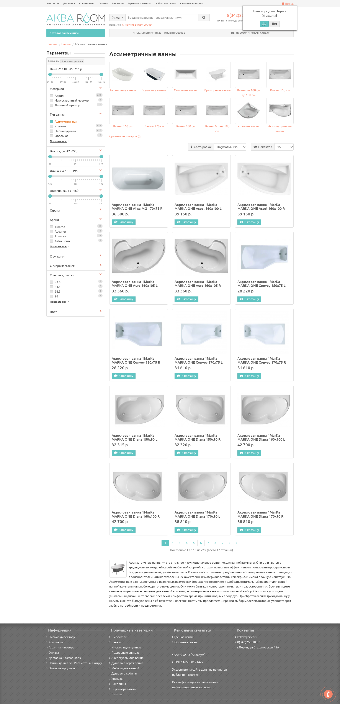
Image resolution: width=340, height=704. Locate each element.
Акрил (75, 95)
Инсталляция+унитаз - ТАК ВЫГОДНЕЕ (158, 32)
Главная (51, 44)
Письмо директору (60, 637)
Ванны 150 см (280, 90)
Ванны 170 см (154, 126)
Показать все (60, 141)
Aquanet (75, 231)
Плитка (115, 694)
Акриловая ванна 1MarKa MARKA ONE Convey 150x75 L (261, 283)
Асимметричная (72, 61)
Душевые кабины (123, 673)
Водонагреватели (122, 689)
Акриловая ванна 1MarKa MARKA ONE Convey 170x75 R (261, 360)
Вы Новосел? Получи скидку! (250, 32)
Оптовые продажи (191, 3)
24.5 (75, 286)
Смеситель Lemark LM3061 (137, 24)
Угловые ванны (249, 126)
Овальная (75, 135)
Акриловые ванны (123, 90)
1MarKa (75, 226)
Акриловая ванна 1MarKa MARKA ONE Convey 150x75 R (136, 360)
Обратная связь (166, 3)
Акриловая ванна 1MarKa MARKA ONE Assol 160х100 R (261, 206)
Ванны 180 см (185, 126)
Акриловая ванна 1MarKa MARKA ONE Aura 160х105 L (135, 283)
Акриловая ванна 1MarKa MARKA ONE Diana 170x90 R (260, 514)
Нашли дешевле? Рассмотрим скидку (74, 663)
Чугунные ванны (154, 90)
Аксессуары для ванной (127, 658)
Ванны (115, 642)
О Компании (86, 3)
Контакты (53, 3)
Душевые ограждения (126, 663)
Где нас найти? (183, 637)
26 (75, 296)
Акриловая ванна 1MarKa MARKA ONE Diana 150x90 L (134, 437)
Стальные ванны (186, 90)
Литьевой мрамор (75, 105)
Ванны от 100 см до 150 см (248, 93)
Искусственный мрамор (75, 100)
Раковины (117, 684)
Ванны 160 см (122, 126)
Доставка (69, 3)
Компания (54, 642)
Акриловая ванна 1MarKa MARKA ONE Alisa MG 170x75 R (137, 206)
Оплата (103, 3)
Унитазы (116, 678)
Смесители (118, 637)
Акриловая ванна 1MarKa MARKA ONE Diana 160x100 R (136, 514)
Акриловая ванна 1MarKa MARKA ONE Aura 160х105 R (198, 283)
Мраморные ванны (217, 90)
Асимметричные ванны (280, 129)
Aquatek (75, 236)
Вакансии (118, 3)
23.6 (75, 282)
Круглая (75, 126)
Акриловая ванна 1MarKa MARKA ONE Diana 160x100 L (261, 437)
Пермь (288, 3)
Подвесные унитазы (124, 652)
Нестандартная (75, 131)
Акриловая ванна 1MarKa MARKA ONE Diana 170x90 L (197, 514)
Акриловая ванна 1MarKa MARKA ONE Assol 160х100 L (198, 206)
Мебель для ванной (124, 668)
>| (237, 543)
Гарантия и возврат (140, 3)
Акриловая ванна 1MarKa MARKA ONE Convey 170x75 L (199, 360)
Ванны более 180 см (217, 129)
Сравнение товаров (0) (125, 136)
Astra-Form (75, 241)
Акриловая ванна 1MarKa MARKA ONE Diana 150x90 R (198, 437)
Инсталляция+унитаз (125, 647)
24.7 (75, 291)
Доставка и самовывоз (63, 658)
